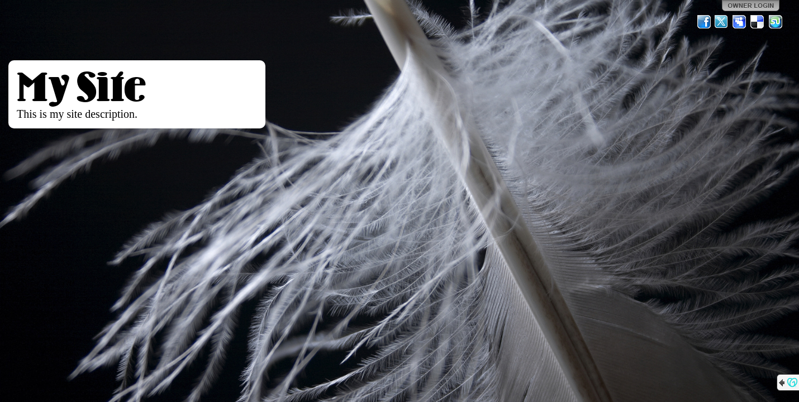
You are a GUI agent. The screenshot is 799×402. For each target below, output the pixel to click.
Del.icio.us (757, 22)
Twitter (722, 22)
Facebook (704, 22)
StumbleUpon (775, 22)
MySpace (740, 22)
